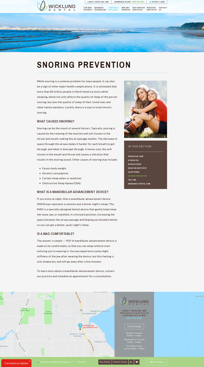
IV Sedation (133, 160)
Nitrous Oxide (134, 164)
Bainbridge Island (122, 2)
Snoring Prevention (137, 176)
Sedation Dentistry (137, 168)
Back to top (157, 362)
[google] (131, 362)
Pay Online (105, 362)
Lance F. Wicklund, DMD (98, 2)
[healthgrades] (136, 362)
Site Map (81, 362)
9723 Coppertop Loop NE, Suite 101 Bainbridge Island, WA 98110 (134, 314)
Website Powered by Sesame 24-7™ (55, 362)
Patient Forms (120, 362)
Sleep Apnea (133, 172)
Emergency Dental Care (139, 184)
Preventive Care (135, 156)
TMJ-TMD (132, 180)
